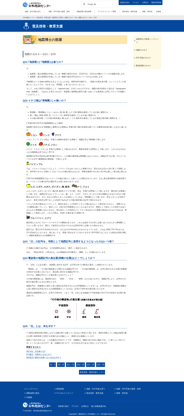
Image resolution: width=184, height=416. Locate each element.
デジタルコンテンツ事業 (107, 11)
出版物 (158, 11)
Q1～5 (52, 365)
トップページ (32, 389)
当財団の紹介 (125, 2)
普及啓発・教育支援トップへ (92, 372)
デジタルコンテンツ (64, 393)
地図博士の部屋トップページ (147, 40)
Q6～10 (61, 365)
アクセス (135, 2)
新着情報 (60, 389)
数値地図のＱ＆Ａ (143, 66)
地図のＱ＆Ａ (141, 50)
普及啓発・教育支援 (129, 11)
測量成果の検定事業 (84, 11)
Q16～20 (80, 365)
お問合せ (145, 2)
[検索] (96, 4)
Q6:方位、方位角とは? (35, 351)
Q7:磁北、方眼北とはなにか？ (39, 354)
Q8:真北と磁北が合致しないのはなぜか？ (43, 357)
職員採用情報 (156, 2)
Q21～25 (90, 365)
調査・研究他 (147, 11)
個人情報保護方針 (98, 406)
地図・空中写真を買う (33, 11)
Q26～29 (100, 365)
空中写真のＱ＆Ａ (143, 58)
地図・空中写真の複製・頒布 (59, 11)
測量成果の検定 (32, 393)
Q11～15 (70, 365)
